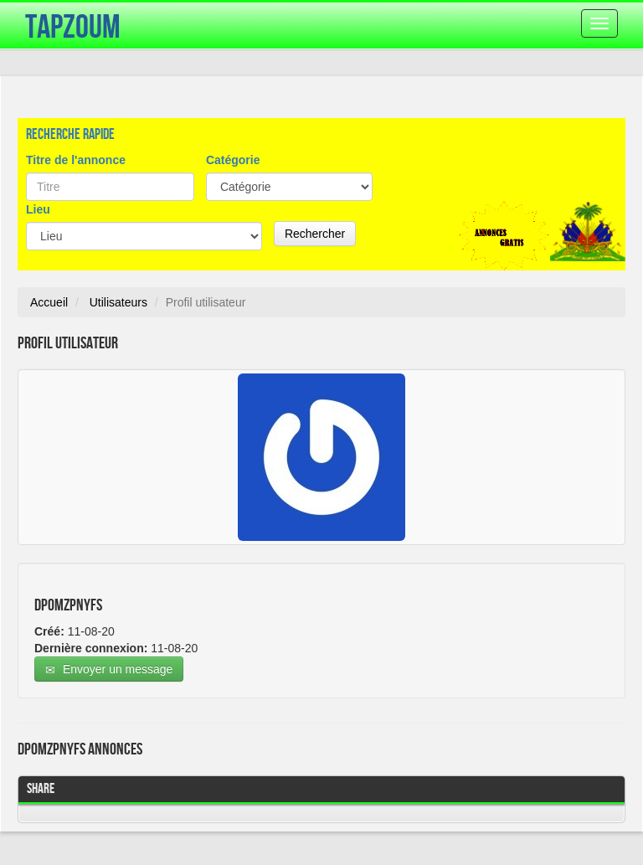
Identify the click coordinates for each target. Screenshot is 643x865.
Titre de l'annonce (76, 160)
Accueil (49, 302)
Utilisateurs (118, 302)
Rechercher (315, 233)
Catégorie (233, 160)
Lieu (38, 209)
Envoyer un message (108, 669)
